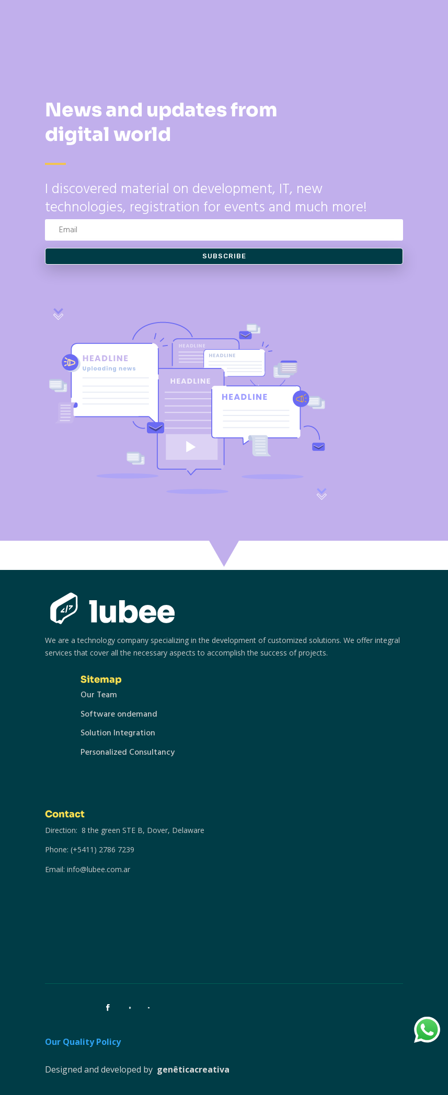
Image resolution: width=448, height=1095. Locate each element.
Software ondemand (119, 714)
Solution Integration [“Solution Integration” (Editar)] (118, 733)
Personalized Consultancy (128, 752)
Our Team (99, 694)
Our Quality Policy (83, 1042)
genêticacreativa (193, 1069)
